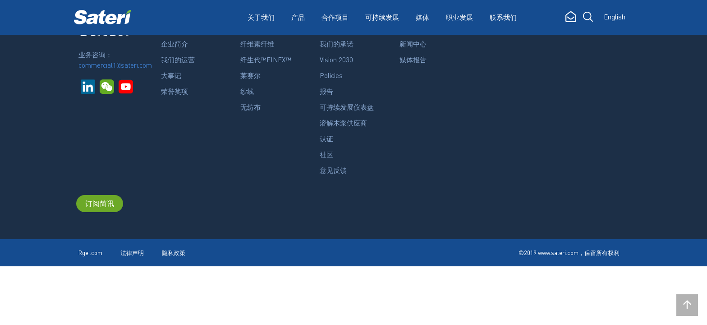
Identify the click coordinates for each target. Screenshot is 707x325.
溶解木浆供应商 (343, 122)
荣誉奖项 (174, 91)
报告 (326, 91)
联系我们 (503, 17)
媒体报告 (413, 59)
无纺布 (250, 106)
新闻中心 (413, 43)
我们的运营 (178, 59)
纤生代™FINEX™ (265, 59)
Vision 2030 (336, 59)
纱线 (247, 91)
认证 (326, 138)
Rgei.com (90, 252)
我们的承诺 (337, 43)
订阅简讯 (99, 203)
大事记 (171, 75)
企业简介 (174, 43)
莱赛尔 (250, 75)
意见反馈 (333, 170)
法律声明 (132, 252)
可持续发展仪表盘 (347, 106)
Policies (331, 75)
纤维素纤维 (257, 43)
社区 (326, 154)
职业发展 (459, 17)
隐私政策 (173, 252)
